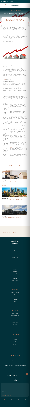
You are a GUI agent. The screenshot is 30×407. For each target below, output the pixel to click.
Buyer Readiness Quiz (15, 315)
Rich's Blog (15, 303)
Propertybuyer (15, 365)
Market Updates (15, 299)
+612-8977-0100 (15, 339)
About (15, 250)
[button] (27, 343)
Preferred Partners (15, 322)
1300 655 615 (15, 340)
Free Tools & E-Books (15, 317)
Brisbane (15, 269)
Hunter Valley (15, 273)
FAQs (15, 326)
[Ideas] (19, 360)
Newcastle (15, 271)
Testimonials (15, 324)
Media (15, 301)
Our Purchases (15, 257)
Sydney (15, 264)
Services (15, 255)
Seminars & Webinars (15, 292)
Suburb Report (15, 313)
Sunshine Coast (15, 280)
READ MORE (4, 185)
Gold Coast (15, 278)
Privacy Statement (22, 365)
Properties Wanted (15, 294)
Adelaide (15, 282)
